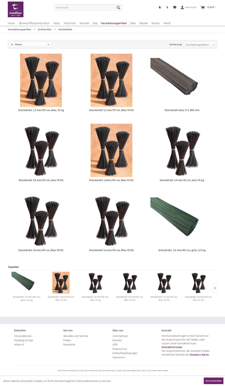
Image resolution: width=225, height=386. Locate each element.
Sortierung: (175, 44)
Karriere (117, 340)
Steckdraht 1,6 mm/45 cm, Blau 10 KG (111, 250)
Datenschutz (119, 348)
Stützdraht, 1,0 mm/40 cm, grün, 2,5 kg (181, 250)
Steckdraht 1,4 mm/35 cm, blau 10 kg (182, 180)
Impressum (118, 357)
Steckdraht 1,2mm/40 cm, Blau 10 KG (111, 180)
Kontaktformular (172, 347)
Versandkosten (23, 336)
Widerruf (19, 344)
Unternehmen (120, 336)
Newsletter (69, 344)
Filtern (16, 44)
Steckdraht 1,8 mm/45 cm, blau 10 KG (41, 180)
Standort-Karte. (199, 354)
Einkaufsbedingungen (124, 353)
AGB (114, 344)
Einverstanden (214, 380)
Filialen (67, 340)
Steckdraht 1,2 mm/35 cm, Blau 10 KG (111, 110)
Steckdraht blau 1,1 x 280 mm (182, 110)
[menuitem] (88, 7)
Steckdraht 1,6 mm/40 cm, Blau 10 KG (40, 250)
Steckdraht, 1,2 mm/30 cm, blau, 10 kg (41, 110)
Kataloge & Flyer (23, 340)
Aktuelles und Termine (75, 336)
